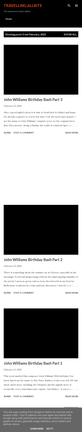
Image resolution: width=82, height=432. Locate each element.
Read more (71, 132)
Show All (70, 34)
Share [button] (7, 132)
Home (9, 18)
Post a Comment (24, 132)
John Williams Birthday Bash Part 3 (33, 99)
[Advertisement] (41, 170)
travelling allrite (23, 5)
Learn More (36, 429)
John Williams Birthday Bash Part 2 (33, 259)
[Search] (69, 5)
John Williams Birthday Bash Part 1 (33, 363)
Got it (49, 429)
